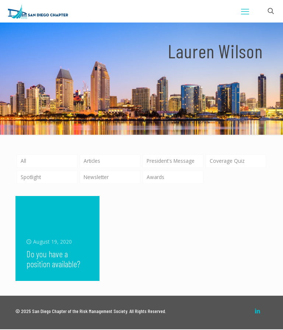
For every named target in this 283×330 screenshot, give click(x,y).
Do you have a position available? (53, 259)
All (23, 161)
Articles (92, 161)
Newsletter (97, 177)
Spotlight (31, 177)
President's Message (171, 161)
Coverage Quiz (227, 161)
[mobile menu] (245, 11)
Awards (155, 177)
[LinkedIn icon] (257, 311)
